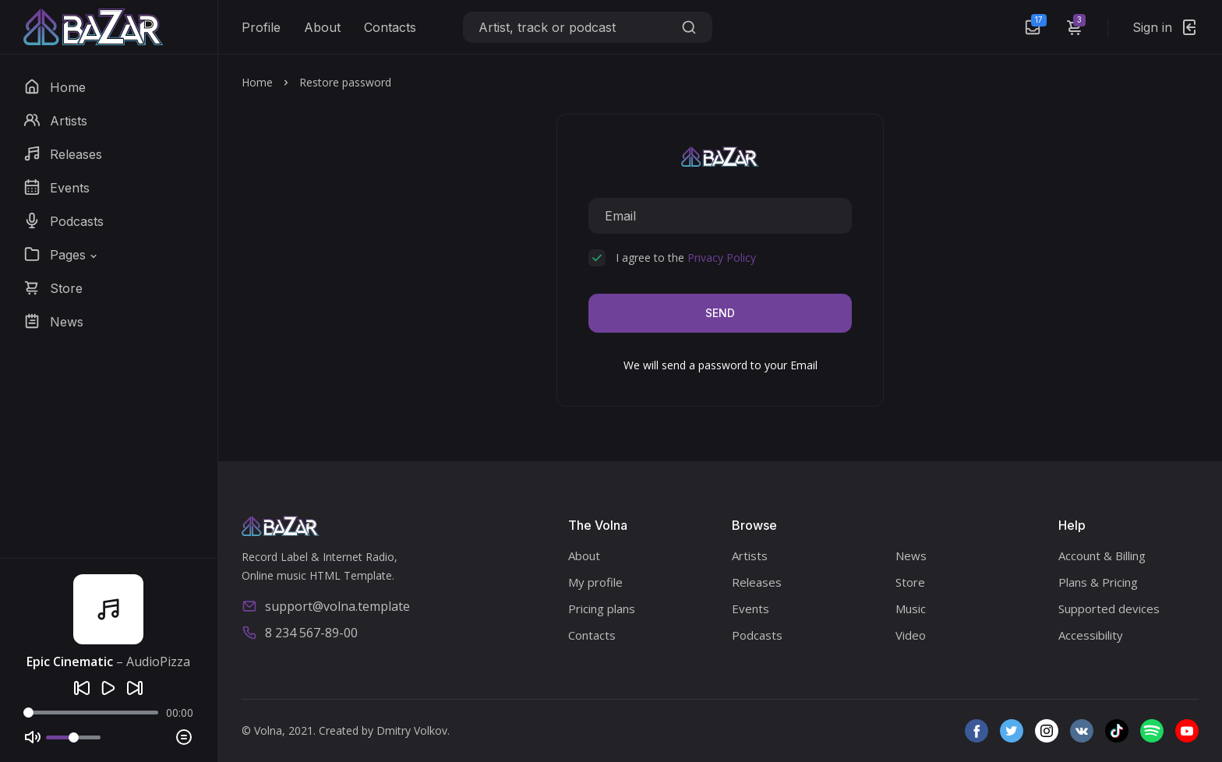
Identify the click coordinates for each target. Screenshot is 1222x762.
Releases (757, 582)
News (911, 555)
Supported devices (1109, 608)
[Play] (108, 688)
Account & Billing (1102, 555)
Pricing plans (601, 608)
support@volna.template (326, 606)
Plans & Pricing (1098, 582)
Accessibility (1090, 635)
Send (720, 312)
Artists (750, 555)
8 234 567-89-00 (300, 632)
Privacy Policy (721, 257)
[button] (61, 254)
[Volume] (73, 737)
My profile (595, 582)
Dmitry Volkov (411, 730)
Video (910, 635)
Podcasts (757, 635)
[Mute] (32, 737)
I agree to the (686, 257)
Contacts (390, 27)
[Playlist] (184, 737)
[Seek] (90, 712)
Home (257, 82)
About (322, 27)
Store (910, 582)
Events (750, 608)
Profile (261, 27)
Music (910, 608)
